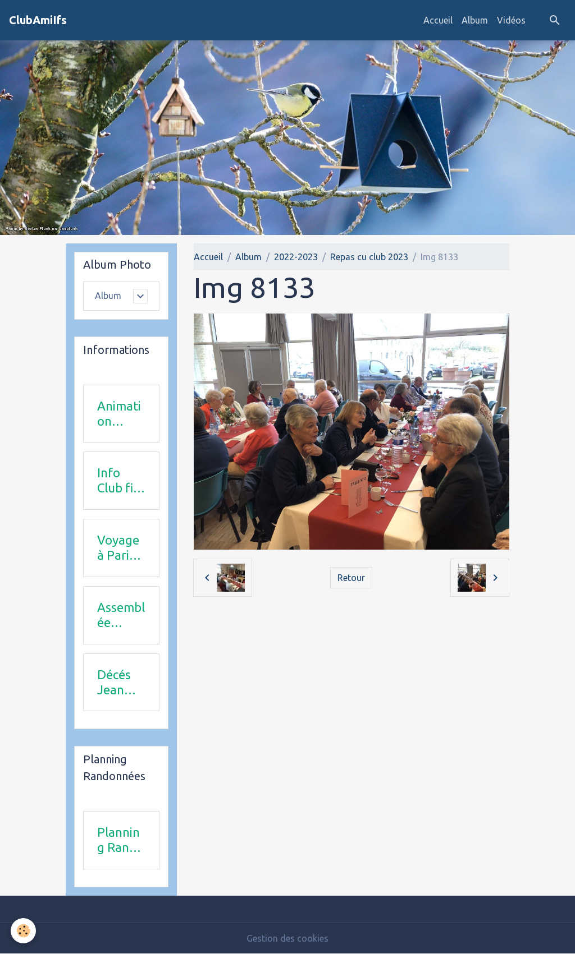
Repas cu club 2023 (369, 257)
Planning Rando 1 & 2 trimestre (120, 840)
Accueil (438, 20)
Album (475, 20)
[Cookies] (23, 930)
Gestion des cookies (287, 938)
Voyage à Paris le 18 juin (118, 548)
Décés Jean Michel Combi (115, 682)
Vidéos (511, 20)
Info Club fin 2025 (118, 481)
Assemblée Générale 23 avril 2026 (121, 615)
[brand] (38, 20)
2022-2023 (296, 257)
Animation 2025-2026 (119, 414)
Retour (351, 578)
